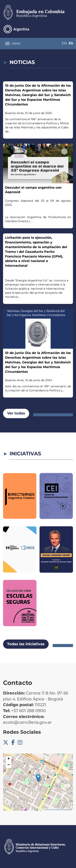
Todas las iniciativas (26, 644)
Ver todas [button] (16, 413)
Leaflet (47, 810)
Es (71, 43)
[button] (38, 778)
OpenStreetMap (58, 810)
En (64, 43)
